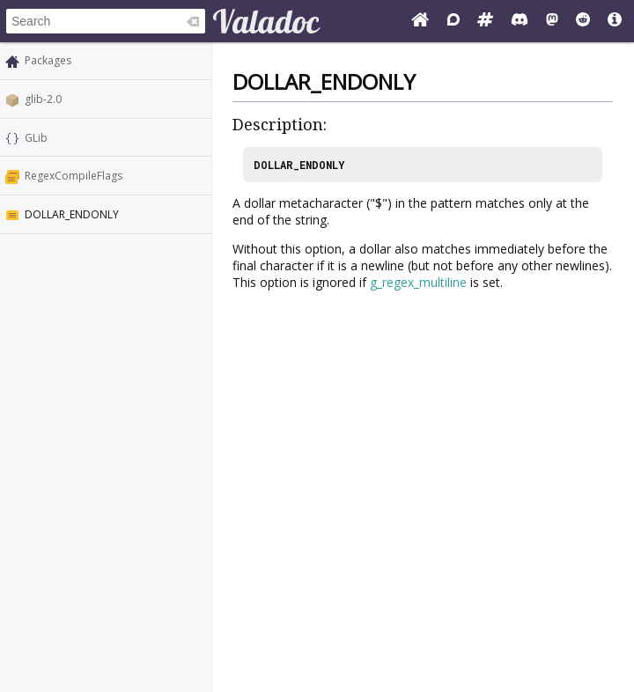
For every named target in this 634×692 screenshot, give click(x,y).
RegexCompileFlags (73, 175)
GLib (36, 137)
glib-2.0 (43, 99)
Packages (48, 60)
